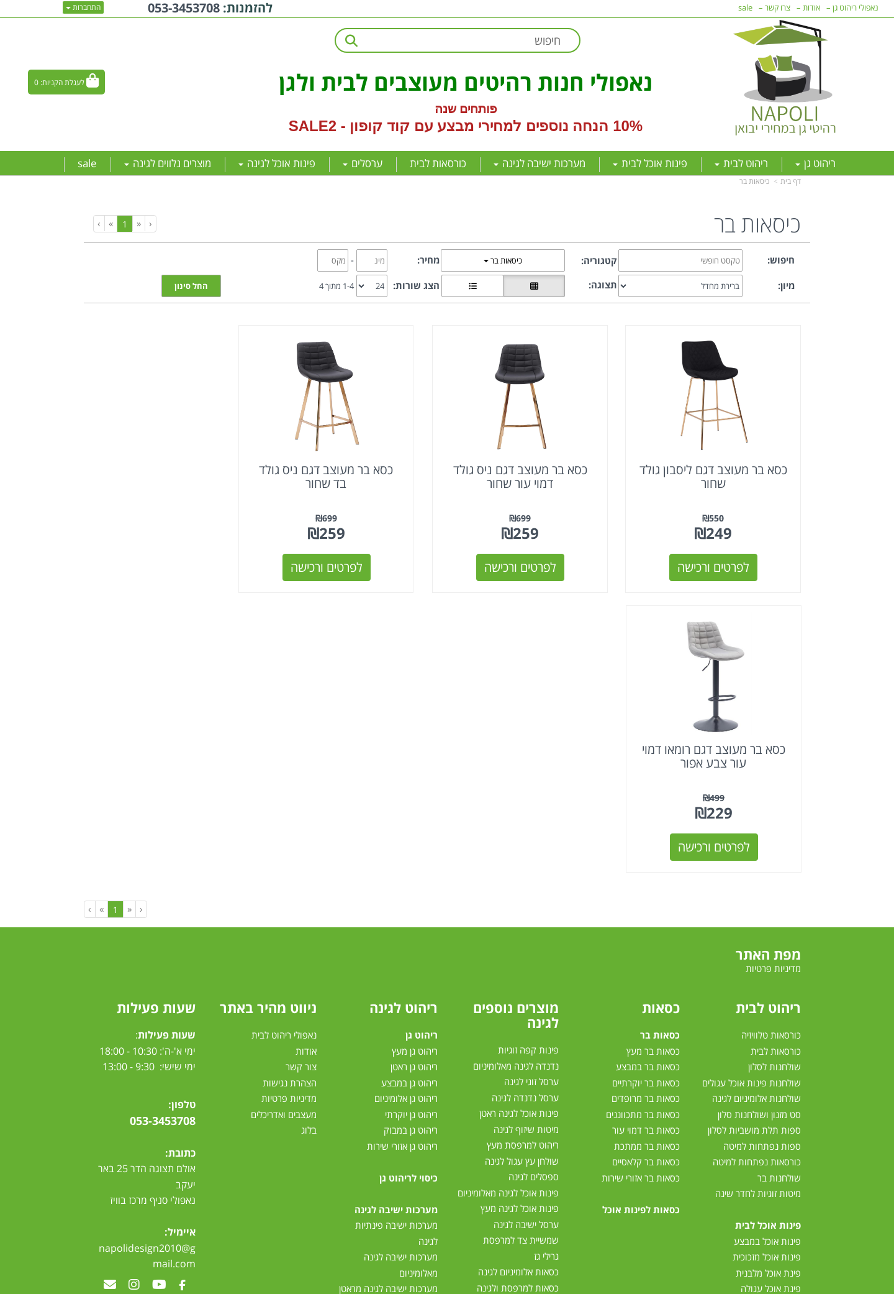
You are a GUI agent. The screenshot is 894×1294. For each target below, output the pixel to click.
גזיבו (551, 1093)
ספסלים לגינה (533, 887)
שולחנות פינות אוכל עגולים (751, 793)
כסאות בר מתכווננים (641, 825)
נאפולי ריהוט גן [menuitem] (855, 7)
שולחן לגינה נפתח (525, 1014)
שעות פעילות (156, 718)
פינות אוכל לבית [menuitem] (650, 163)
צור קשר (301, 777)
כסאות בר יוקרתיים (646, 793)
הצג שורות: (416, 285)
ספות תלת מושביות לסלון (754, 841)
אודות (306, 761)
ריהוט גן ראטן (414, 777)
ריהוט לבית (768, 718)
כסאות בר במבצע (648, 777)
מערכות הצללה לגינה (520, 1046)
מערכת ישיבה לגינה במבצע (388, 1046)
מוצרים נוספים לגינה (516, 726)
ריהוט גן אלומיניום (406, 809)
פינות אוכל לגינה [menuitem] (276, 163)
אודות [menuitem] (811, 7)
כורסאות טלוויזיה (771, 746)
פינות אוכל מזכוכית (767, 967)
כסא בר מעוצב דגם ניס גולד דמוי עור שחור (538, 467)
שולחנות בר (779, 888)
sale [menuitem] (87, 163)
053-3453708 (163, 831)
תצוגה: (603, 284)
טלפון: (182, 815)
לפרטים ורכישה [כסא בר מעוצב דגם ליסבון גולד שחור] (720, 557)
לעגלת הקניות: (62, 82)
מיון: (786, 285)
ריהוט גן (421, 746)
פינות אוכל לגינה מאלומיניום (508, 903)
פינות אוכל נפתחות (765, 1031)
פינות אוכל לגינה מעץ (520, 919)
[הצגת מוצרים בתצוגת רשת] (534, 286)
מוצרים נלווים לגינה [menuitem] (167, 163)
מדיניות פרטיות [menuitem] (773, 678)
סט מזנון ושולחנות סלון (759, 825)
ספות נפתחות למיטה (762, 856)
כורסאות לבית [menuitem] (438, 163)
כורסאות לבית (776, 761)
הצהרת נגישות (290, 793)
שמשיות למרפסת (527, 1061)
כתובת (182, 863)
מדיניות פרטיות (289, 809)
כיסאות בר (754, 181)
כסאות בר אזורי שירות (641, 888)
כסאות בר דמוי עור (646, 841)
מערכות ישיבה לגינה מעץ (392, 1031)
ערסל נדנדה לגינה (525, 808)
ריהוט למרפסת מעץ (523, 856)
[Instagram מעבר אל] (134, 995)
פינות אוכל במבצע (767, 951)
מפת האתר (768, 665)
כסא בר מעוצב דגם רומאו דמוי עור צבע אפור (174, 467)
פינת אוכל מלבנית (768, 983)
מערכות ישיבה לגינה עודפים (386, 1078)
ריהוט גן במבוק (411, 841)
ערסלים (545, 1030)
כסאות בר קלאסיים (646, 872)
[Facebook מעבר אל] (182, 995)
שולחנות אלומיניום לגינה (756, 809)
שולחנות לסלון (774, 777)
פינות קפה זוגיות (528, 761)
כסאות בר (660, 746)
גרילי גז (546, 966)
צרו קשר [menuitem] (777, 7)
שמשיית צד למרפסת (521, 951)
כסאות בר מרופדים (644, 809)
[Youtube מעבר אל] (159, 995)
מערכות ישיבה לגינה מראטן (388, 999)
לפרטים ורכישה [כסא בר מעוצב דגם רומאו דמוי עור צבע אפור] (175, 557)
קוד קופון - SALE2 (349, 125)
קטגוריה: (599, 260)
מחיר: (428, 260)
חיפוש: (781, 260)
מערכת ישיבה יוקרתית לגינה (386, 1063)
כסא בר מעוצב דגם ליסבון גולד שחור (719, 467)
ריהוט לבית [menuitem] (741, 163)
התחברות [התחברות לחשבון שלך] (83, 7)
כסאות (661, 718)
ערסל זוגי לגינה (531, 792)
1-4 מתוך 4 (336, 285)
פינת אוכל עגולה (771, 999)
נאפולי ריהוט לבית (284, 746)
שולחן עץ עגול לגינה (522, 871)
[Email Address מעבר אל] (110, 995)
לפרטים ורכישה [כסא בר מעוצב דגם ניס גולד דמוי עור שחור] (538, 557)
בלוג (309, 841)
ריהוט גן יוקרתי (411, 825)
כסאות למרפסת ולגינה (518, 998)
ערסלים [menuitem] (362, 163)
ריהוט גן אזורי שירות (402, 856)
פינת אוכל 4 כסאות (766, 1015)
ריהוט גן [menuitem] (815, 163)
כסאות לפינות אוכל (641, 920)
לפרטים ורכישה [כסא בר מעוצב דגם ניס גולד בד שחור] (356, 557)
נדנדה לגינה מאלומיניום (516, 776)
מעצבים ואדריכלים (282, 825)
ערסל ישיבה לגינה (526, 935)
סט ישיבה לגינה (407, 1094)
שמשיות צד (538, 1077)
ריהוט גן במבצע (409, 793)
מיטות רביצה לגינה (404, 1110)
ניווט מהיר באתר (268, 718)
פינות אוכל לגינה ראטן (519, 824)
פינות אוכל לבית (768, 936)
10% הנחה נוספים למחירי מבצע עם (528, 125)
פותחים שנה (466, 109)
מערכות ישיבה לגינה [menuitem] (539, 163)
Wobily (487, 1282)
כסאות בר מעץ (653, 761)
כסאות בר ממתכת (646, 856)
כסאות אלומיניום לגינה (518, 982)
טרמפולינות (538, 1109)
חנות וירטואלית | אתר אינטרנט (369, 1282)
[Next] (110, 223)
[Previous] (138, 223)
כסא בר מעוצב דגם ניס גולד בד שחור (356, 467)
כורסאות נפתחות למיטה (757, 872)
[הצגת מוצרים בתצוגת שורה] (472, 286)
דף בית (790, 181)
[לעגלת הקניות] (66, 82)
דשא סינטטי (537, 1125)
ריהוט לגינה (403, 718)
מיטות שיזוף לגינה (526, 839)
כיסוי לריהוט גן (408, 888)
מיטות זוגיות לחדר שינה (758, 904)
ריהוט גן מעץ (415, 761)
